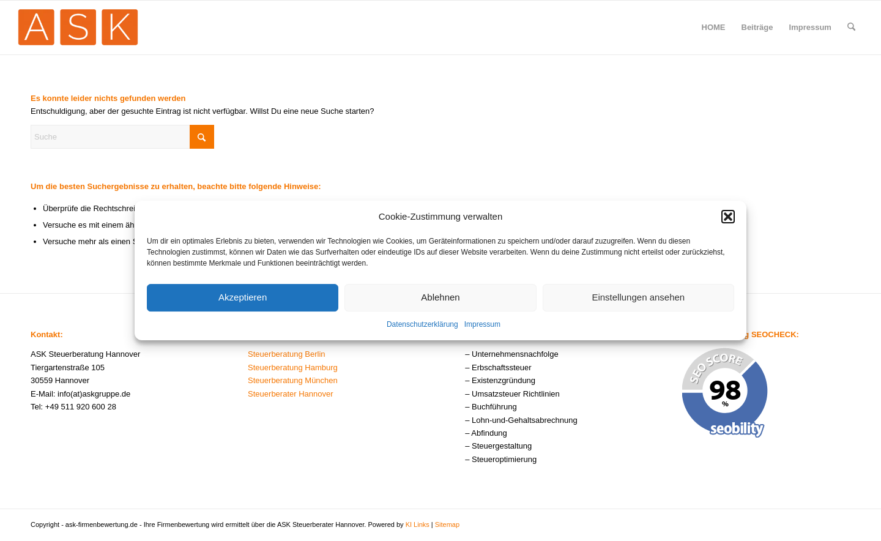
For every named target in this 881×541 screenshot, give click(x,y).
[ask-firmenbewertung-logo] (78, 27)
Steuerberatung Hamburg (293, 367)
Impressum (482, 327)
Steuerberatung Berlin (286, 354)
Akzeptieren (242, 299)
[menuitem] (714, 27)
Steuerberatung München (293, 380)
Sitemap (447, 524)
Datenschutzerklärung (422, 327)
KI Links (417, 524)
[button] (728, 219)
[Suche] (851, 27)
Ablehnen (440, 299)
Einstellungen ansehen (638, 299)
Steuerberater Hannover (290, 393)
